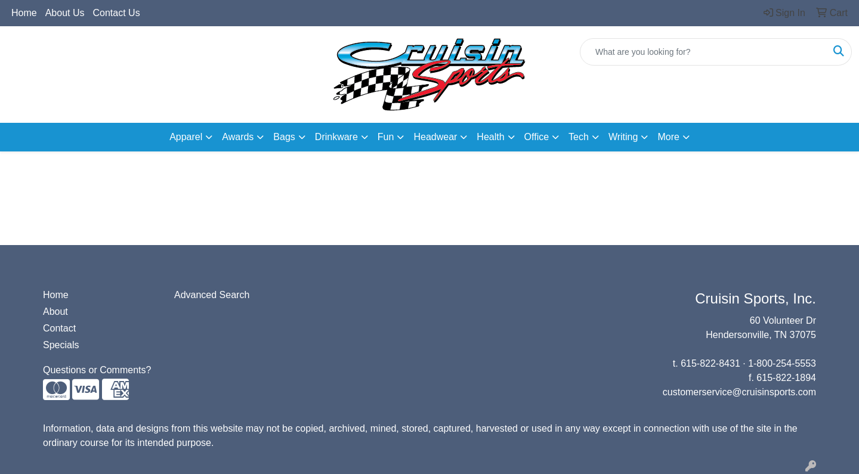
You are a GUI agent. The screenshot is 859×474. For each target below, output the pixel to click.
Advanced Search (211, 295)
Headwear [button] (435, 137)
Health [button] (490, 137)
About (55, 311)
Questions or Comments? (97, 370)
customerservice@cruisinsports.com (739, 392)
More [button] (668, 137)
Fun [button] (386, 137)
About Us (65, 13)
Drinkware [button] (336, 137)
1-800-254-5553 (782, 363)
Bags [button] (284, 137)
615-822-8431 (710, 363)
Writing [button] (623, 137)
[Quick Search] (703, 52)
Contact (59, 328)
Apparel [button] (185, 137)
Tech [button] (578, 137)
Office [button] (536, 137)
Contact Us (116, 13)
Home (24, 13)
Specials (61, 345)
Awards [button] (238, 137)
